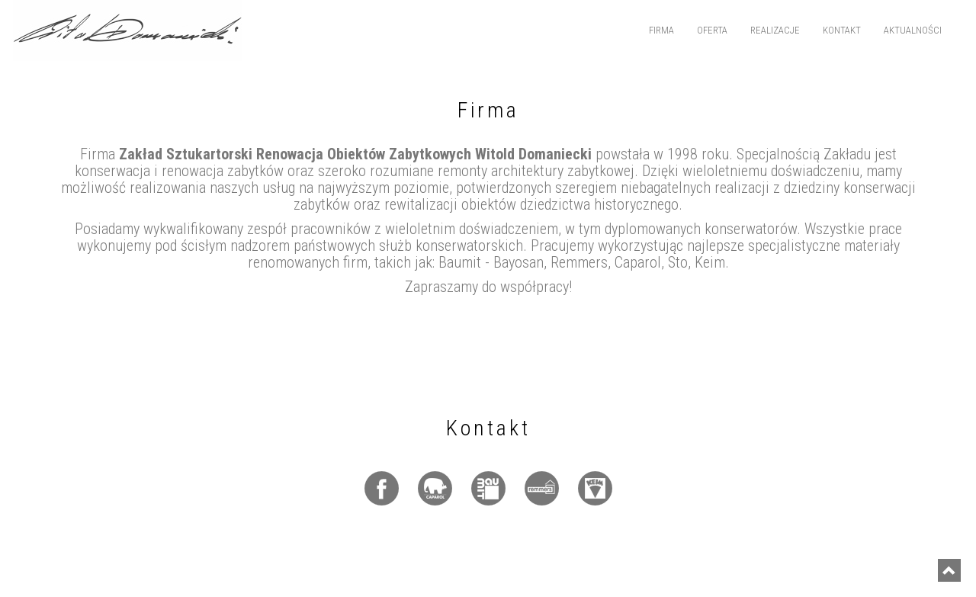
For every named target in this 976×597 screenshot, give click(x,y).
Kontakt (842, 30)
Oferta (712, 30)
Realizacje (775, 30)
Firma (661, 30)
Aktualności (913, 30)
